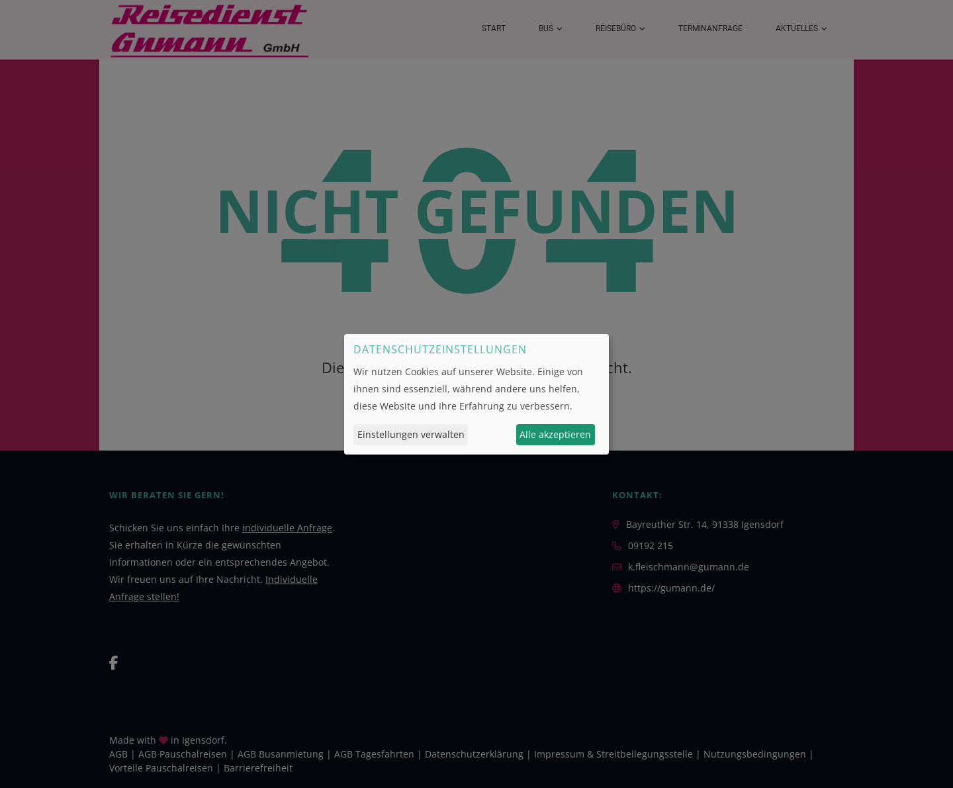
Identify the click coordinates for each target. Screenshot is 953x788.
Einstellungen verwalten (411, 434)
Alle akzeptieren (555, 434)
